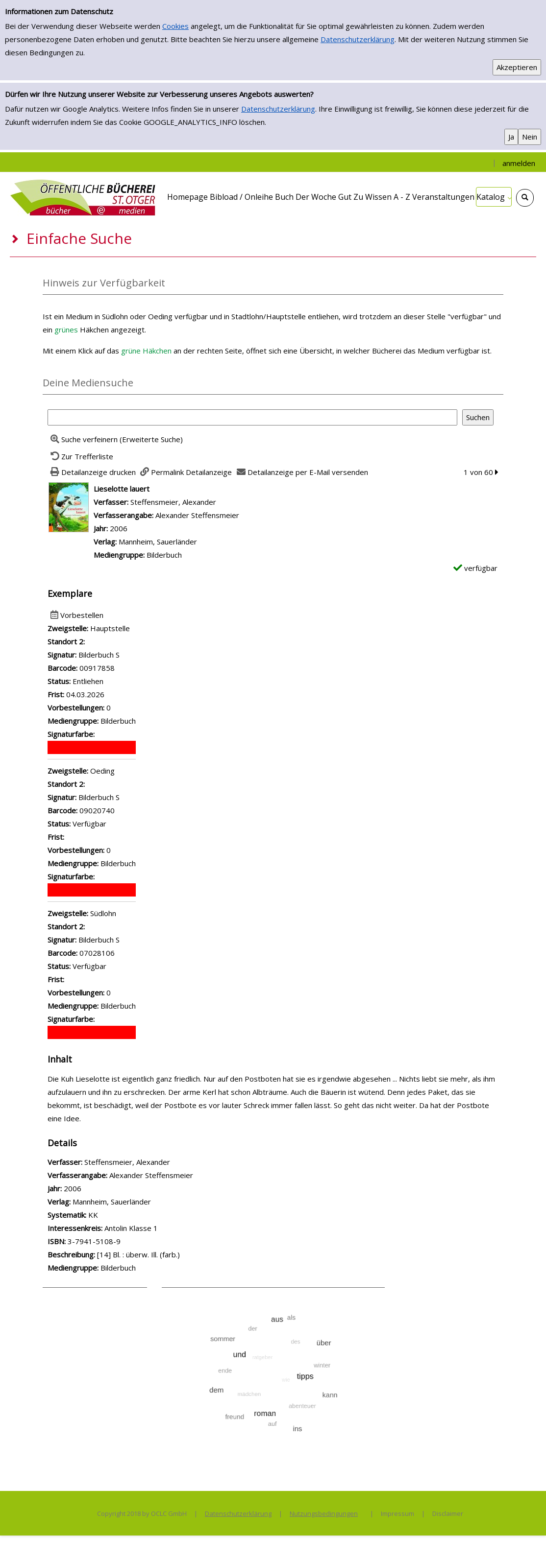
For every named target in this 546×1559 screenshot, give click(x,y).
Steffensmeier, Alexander (173, 502)
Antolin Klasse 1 (131, 1228)
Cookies (175, 26)
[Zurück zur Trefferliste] (80, 456)
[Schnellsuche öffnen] (525, 198)
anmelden (518, 163)
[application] (494, 197)
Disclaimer (447, 1513)
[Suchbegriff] (252, 417)
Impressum (397, 1513)
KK (93, 1215)
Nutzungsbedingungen (324, 1513)
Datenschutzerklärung (358, 39)
